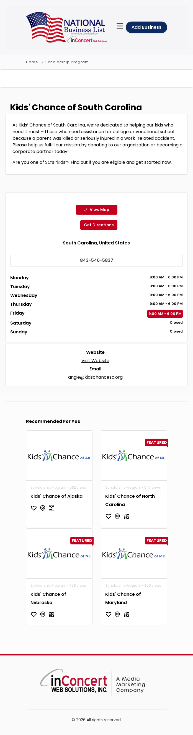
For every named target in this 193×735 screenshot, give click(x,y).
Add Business (146, 27)
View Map (96, 217)
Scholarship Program (67, 62)
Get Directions (99, 232)
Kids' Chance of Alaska (56, 504)
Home (32, 62)
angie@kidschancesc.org (95, 385)
